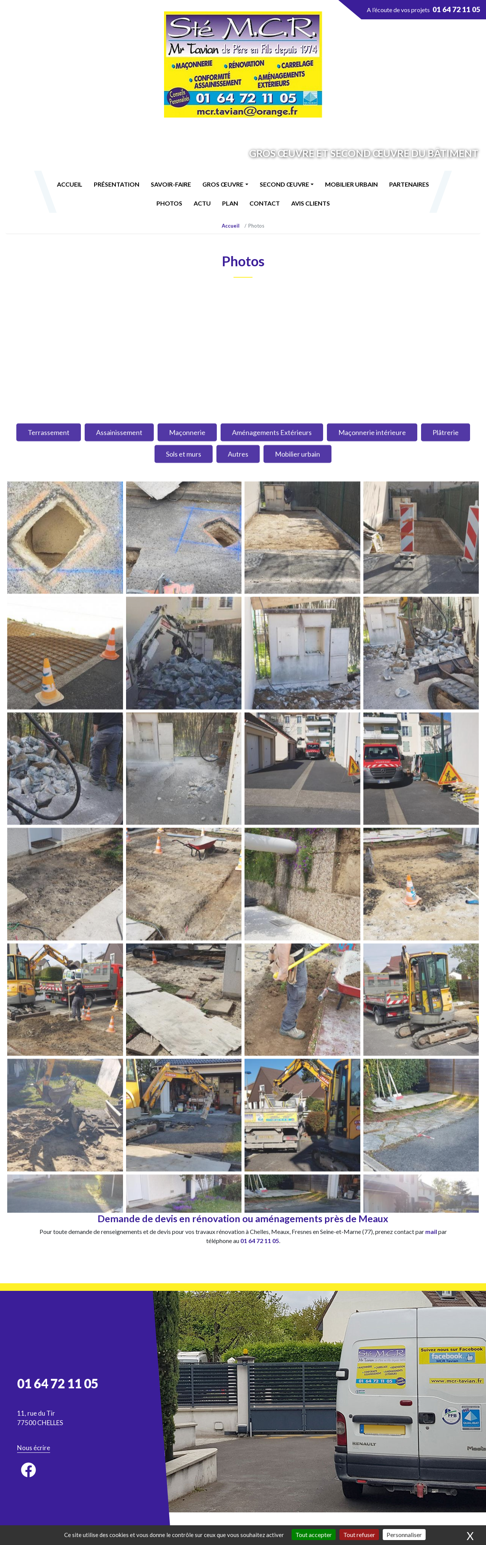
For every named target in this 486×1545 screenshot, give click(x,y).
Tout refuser (359, 1534)
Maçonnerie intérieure (372, 1054)
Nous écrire (33, 1448)
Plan (230, 203)
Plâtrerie (445, 1054)
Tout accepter (313, 1534)
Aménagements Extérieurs (272, 1054)
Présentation (116, 184)
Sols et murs (183, 1076)
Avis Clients (310, 203)
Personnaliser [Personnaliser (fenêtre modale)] (404, 1534)
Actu (202, 203)
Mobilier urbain (351, 184)
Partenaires (409, 184)
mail (431, 1231)
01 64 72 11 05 (259, 1240)
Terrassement (48, 1054)
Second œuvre (284, 184)
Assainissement (119, 1054)
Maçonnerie (187, 1054)
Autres (238, 1076)
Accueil (69, 184)
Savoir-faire (171, 184)
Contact (264, 203)
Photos (169, 203)
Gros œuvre (222, 184)
